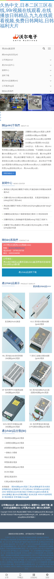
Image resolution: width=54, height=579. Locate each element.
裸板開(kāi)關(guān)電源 (14, 467)
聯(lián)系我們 (7, 91)
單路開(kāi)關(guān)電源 (14, 438)
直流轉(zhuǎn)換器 (12, 321)
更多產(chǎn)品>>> (42, 286)
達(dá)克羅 (33, 494)
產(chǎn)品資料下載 (28, 272)
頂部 (47, 575)
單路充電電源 (9, 457)
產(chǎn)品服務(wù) (10, 81)
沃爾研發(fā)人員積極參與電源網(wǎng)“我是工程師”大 (26, 219)
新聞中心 (5, 70)
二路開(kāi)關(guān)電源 (14, 443)
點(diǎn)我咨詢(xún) (17, 248)
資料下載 (5, 75)
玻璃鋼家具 (16, 489)
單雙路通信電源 (10, 462)
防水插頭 (46, 487)
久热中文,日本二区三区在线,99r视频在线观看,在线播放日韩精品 (27, 537)
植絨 (24, 492)
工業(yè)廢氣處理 (35, 487)
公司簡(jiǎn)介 (7, 60)
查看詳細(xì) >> (8, 173)
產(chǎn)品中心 (8, 65)
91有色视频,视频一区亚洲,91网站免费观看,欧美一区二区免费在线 (24, 564)
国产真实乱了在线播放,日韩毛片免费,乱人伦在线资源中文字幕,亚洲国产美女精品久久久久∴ (27, 566)
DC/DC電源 (9, 472)
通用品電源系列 (10, 477)
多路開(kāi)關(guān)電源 (14, 448)
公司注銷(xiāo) (27, 489)
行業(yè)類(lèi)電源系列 (13, 481)
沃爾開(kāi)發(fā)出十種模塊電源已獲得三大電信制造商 (26, 214)
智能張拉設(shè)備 (14, 492)
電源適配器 (8, 497)
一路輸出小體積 (10, 453)
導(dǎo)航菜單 (8, 48)
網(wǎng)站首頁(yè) (10, 55)
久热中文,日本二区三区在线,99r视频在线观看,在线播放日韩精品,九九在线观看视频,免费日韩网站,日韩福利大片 (27, 15)
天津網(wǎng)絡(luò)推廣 (36, 492)
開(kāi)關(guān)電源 (20, 487)
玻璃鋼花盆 (6, 489)
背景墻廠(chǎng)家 (21, 497)
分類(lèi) (34, 575)
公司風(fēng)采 (8, 86)
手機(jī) (20, 575)
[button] (50, 60)
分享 (6, 575)
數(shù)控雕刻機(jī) (20, 494)
